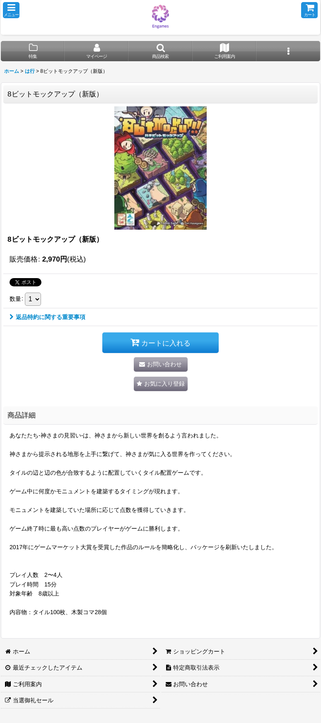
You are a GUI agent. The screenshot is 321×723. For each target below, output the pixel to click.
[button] (11, 10)
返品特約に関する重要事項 (47, 317)
